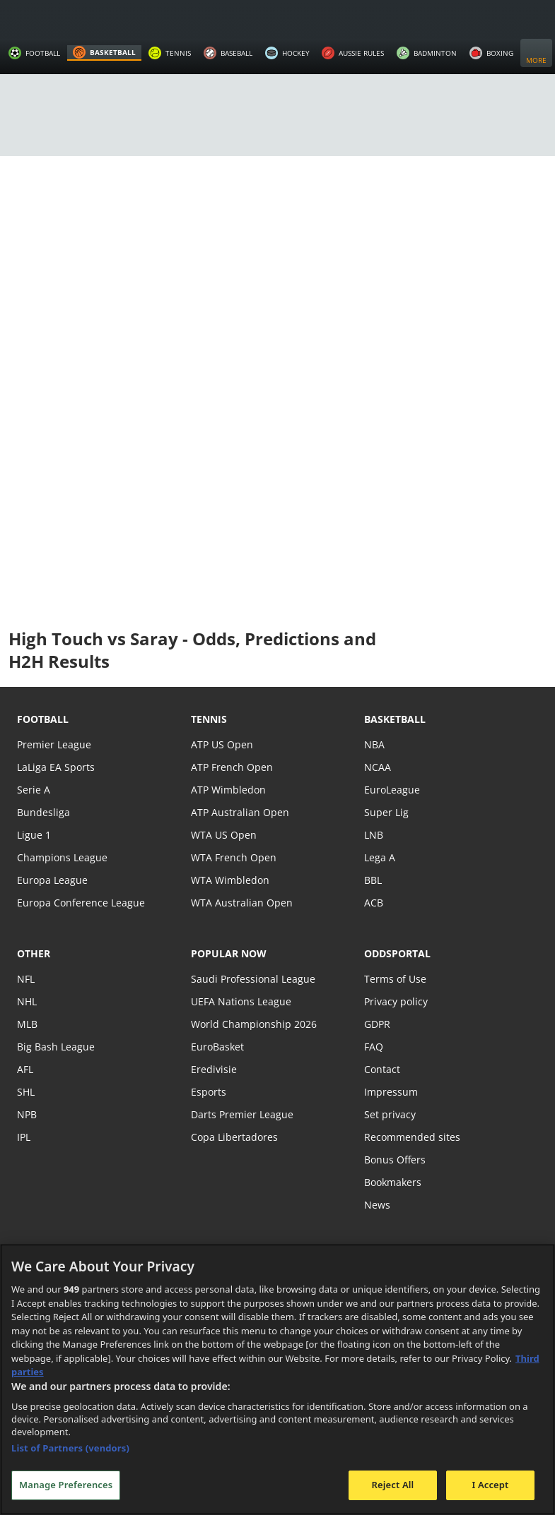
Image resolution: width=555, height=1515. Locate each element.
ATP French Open (231, 767)
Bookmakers (393, 1182)
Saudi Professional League (251, 979)
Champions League (61, 857)
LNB (373, 835)
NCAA (377, 767)
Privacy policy (395, 1001)
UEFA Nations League (240, 1001)
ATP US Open (221, 744)
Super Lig (385, 812)
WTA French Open (232, 857)
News (377, 1204)
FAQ (373, 1046)
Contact (381, 1069)
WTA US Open (223, 835)
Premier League (53, 744)
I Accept (490, 1484)
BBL (373, 880)
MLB (27, 1024)
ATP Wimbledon (227, 789)
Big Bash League (55, 1046)
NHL (27, 1001)
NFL (26, 979)
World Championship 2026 (252, 1024)
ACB (373, 902)
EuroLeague (391, 789)
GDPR (377, 1024)
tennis (209, 719)
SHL (26, 1091)
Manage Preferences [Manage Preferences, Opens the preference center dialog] (65, 1484)
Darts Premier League (241, 1114)
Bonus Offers (394, 1159)
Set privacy (389, 1114)
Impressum (390, 1091)
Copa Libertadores (233, 1137)
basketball (395, 719)
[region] (277, 1379)
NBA (374, 744)
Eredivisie (213, 1069)
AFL (25, 1069)
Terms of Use (394, 979)
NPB (27, 1114)
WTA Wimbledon (229, 880)
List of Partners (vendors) (70, 1448)
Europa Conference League (79, 902)
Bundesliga (42, 812)
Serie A (33, 789)
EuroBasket (217, 1046)
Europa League (51, 880)
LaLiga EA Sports (55, 767)
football (43, 719)
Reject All (393, 1484)
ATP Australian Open (238, 812)
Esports (208, 1091)
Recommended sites (410, 1137)
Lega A (379, 857)
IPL (24, 1137)
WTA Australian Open (240, 902)
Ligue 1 (33, 835)
